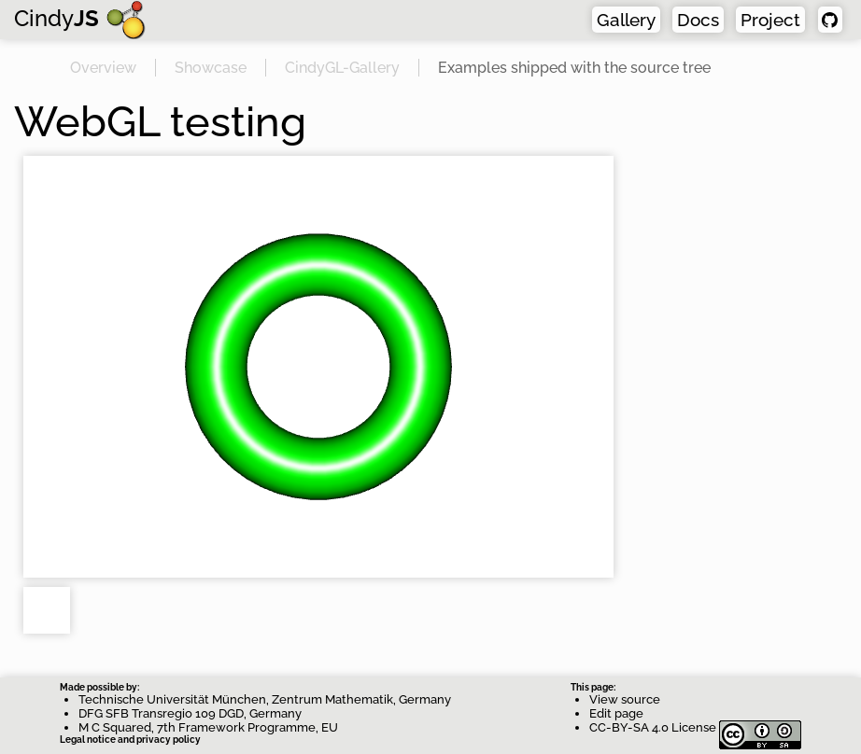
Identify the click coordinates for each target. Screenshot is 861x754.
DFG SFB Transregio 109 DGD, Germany (190, 713)
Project (770, 19)
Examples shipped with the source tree (574, 68)
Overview (103, 68)
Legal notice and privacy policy (130, 739)
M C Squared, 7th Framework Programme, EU (208, 727)
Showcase (211, 68)
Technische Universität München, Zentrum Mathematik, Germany (264, 699)
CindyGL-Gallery (342, 68)
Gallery (626, 19)
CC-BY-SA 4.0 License (695, 727)
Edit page (616, 713)
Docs (698, 19)
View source (624, 699)
